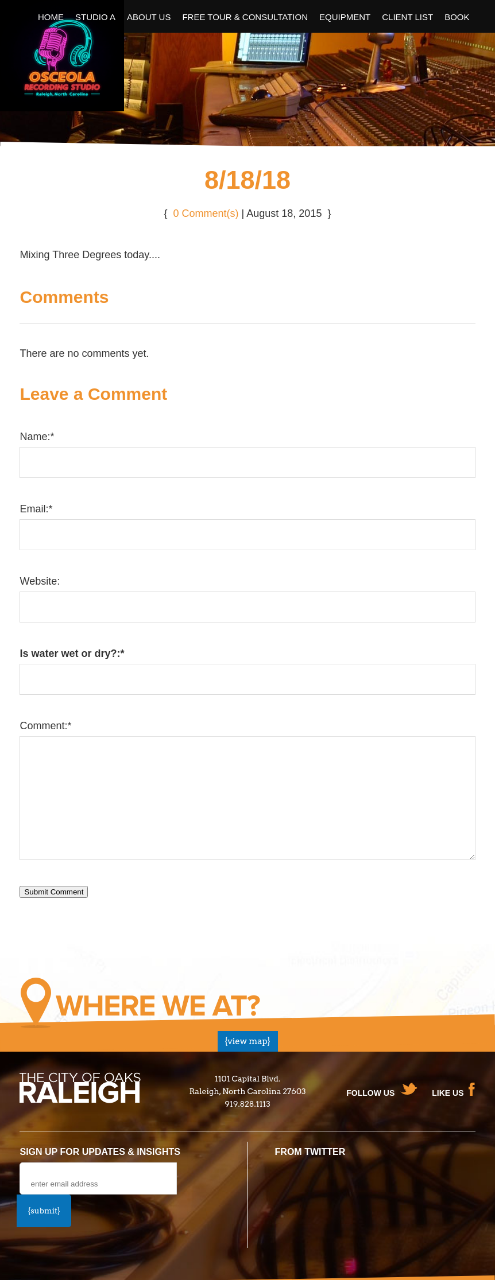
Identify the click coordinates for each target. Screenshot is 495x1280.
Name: (37, 436)
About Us (149, 17)
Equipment (344, 17)
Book (456, 17)
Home (51, 17)
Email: (36, 509)
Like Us (447, 1093)
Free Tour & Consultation (245, 17)
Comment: (45, 726)
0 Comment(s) (206, 213)
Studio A (95, 17)
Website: (40, 581)
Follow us (370, 1093)
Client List (407, 17)
